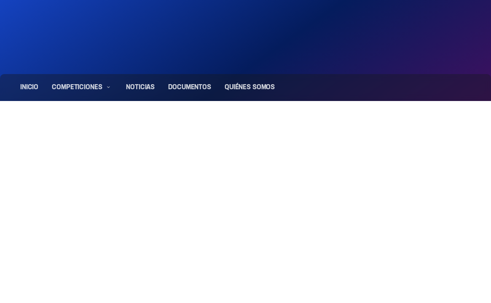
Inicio (29, 87)
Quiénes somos (250, 87)
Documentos (189, 87)
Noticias (140, 87)
